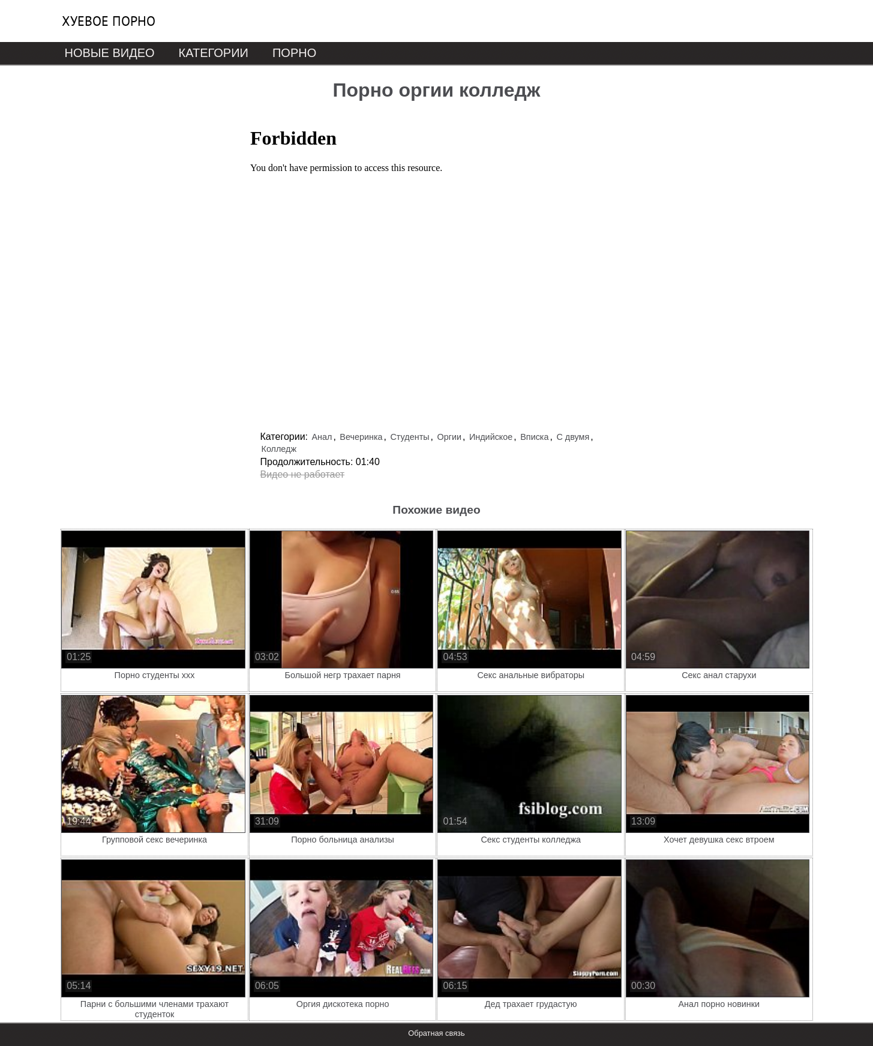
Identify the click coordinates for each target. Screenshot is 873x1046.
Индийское (490, 437)
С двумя (572, 437)
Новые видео (110, 52)
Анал (321, 437)
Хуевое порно (108, 21)
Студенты (409, 437)
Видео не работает (302, 474)
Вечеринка (361, 437)
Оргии (449, 437)
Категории (213, 52)
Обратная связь (436, 1033)
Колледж (279, 449)
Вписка (534, 437)
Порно (294, 52)
